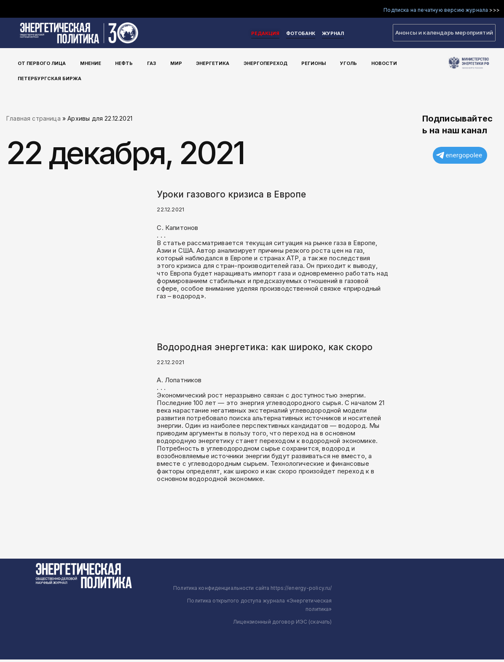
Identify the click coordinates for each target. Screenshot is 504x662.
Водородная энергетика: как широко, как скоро (265, 348)
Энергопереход (245, 63)
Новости (352, 63)
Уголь (320, 63)
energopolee (459, 156)
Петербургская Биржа (51, 75)
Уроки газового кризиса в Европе (231, 195)
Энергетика (195, 63)
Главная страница (33, 119)
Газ (141, 63)
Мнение (88, 63)
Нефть (118, 63)
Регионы (289, 63)
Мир (163, 63)
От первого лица (43, 63)
